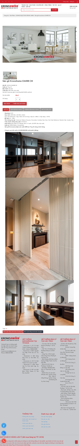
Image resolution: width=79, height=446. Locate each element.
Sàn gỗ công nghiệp (46, 416)
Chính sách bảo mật (27, 428)
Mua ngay (7, 103)
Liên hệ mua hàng (16, 109)
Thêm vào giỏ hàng (19, 103)
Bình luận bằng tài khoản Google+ (33, 331)
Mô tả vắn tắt (46, 109)
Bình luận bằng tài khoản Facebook (12, 331)
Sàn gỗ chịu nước (46, 427)
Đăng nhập (66, 1)
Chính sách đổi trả (27, 423)
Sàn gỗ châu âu (45, 424)
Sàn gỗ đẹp (44, 422)
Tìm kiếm (54, 10)
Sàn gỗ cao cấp (45, 419)
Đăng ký (72, 1)
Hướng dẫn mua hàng (32, 109)
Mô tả (6, 109)
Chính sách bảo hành (28, 426)
